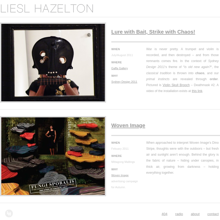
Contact (213, 214)
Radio (179, 214)
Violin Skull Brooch (176, 85)
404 (164, 214)
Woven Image (128, 125)
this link (197, 91)
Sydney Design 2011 (124, 81)
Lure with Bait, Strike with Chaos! (153, 32)
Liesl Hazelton (46, 8)
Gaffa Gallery (119, 68)
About (195, 214)
